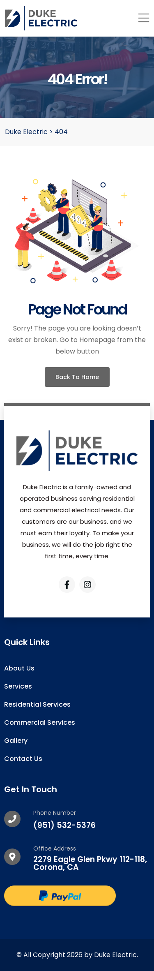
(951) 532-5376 (64, 825)
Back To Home (77, 377)
